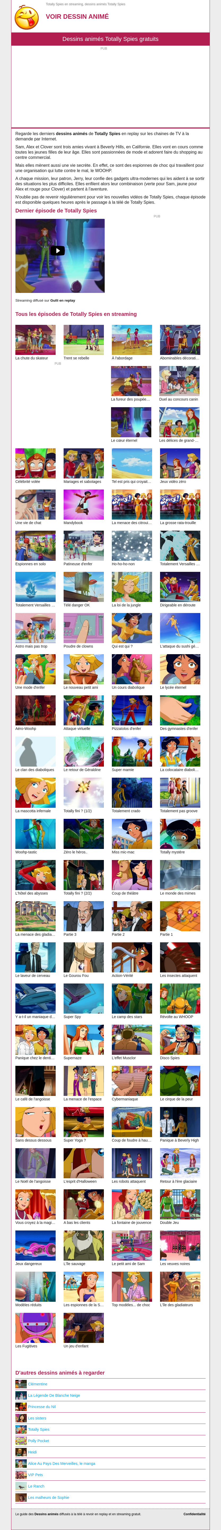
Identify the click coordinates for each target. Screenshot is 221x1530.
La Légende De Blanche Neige (47, 1395)
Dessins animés (46, 1514)
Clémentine (31, 1384)
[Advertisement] (110, 88)
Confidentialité (195, 1514)
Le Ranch (30, 1486)
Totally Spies (32, 1429)
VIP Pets (29, 1475)
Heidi (26, 1452)
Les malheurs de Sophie (42, 1497)
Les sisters (30, 1418)
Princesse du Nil (35, 1407)
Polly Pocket (32, 1441)
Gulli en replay (62, 300)
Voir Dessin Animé (77, 16)
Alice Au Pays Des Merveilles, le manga (55, 1463)
